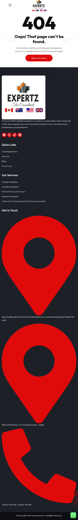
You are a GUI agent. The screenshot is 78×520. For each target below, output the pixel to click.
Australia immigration (10, 187)
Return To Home (39, 58)
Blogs (4, 161)
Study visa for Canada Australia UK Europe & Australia (23, 201)
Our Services (7, 166)
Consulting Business (9, 151)
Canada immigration (10, 182)
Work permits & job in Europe (13, 191)
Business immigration (10, 196)
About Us (5, 156)
